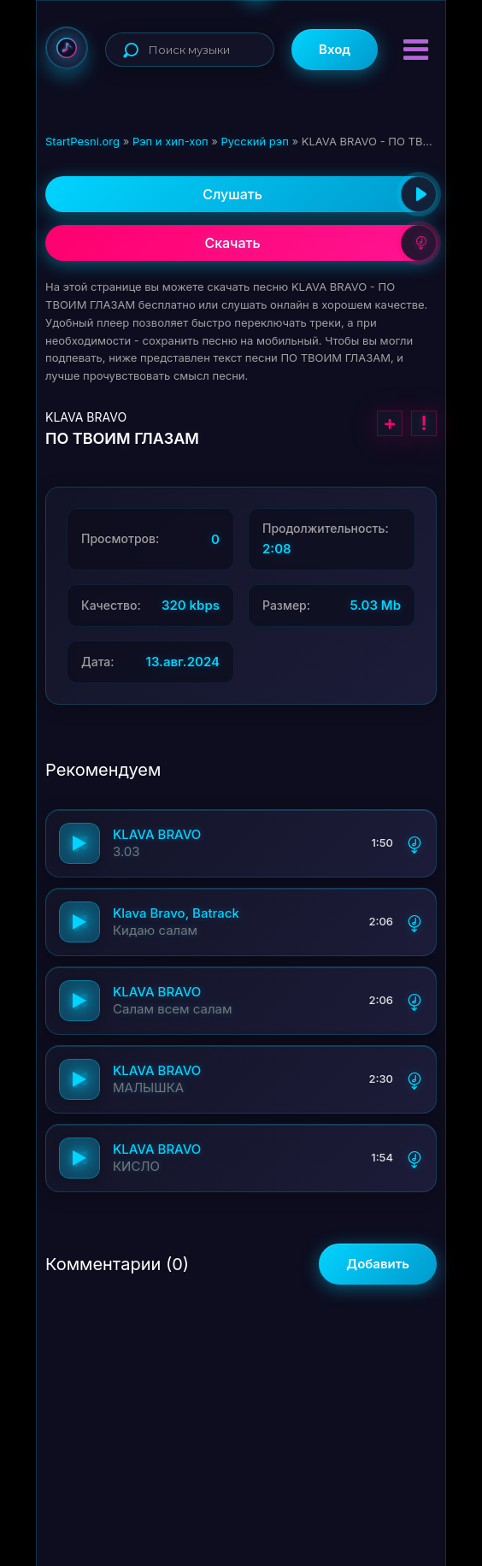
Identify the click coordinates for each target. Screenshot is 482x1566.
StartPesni (66, 48)
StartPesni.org (82, 141)
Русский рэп (254, 141)
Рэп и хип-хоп (170, 141)
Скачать (320, 243)
